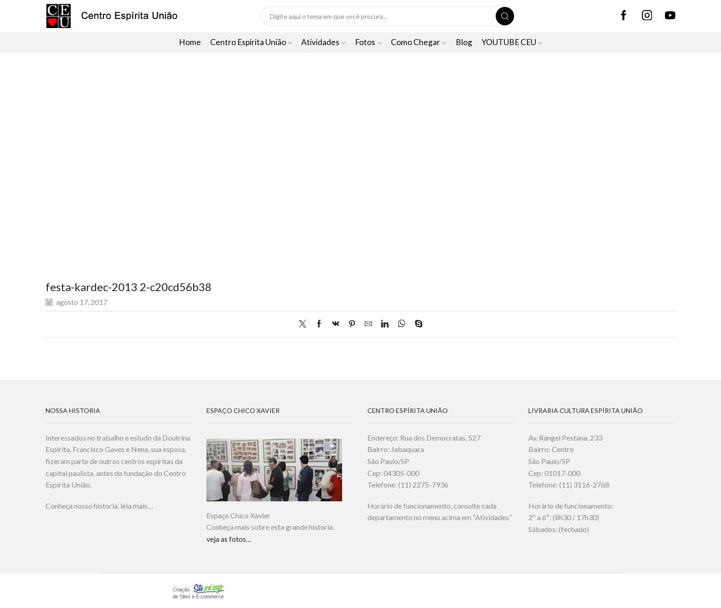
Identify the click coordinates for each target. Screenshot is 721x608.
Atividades (323, 42)
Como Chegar (418, 42)
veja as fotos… (229, 538)
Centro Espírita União (251, 42)
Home (190, 42)
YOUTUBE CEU (512, 42)
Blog (464, 42)
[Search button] (505, 16)
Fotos (368, 42)
